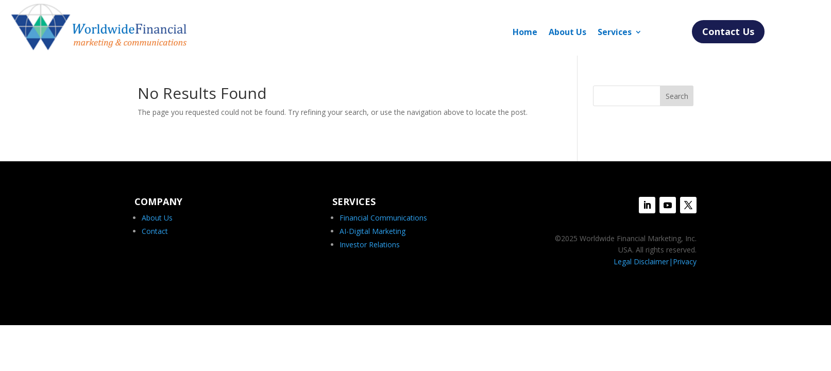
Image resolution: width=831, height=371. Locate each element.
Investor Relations (370, 244)
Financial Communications (383, 218)
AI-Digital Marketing (372, 231)
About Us (567, 33)
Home (525, 33)
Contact (155, 231)
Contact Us (728, 31)
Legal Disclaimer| (643, 261)
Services (615, 33)
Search (677, 96)
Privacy (685, 261)
